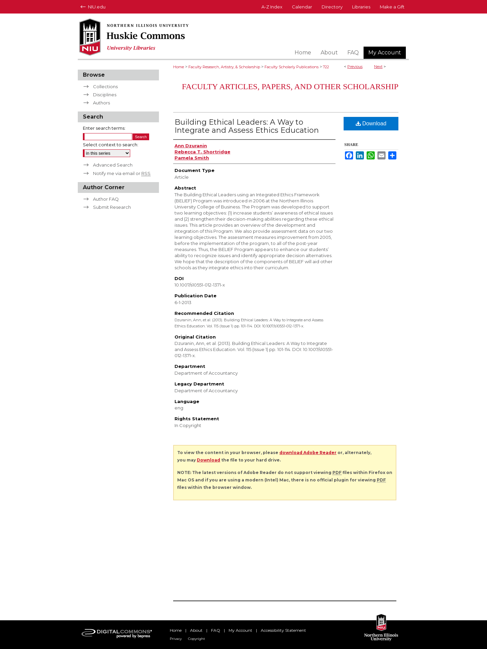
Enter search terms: (104, 128)
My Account (240, 630)
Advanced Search (113, 165)
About (196, 630)
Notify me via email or (121, 173)
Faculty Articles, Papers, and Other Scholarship (290, 86)
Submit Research (112, 207)
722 (326, 67)
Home (178, 67)
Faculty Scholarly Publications (291, 67)
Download (371, 123)
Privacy (176, 638)
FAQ (215, 630)
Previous (355, 66)
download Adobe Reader (308, 452)
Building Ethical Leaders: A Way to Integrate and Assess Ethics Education (247, 126)
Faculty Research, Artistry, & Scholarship (224, 67)
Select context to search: (110, 144)
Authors (101, 102)
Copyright (196, 638)
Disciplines (104, 94)
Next (378, 66)
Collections (105, 86)
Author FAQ (106, 199)
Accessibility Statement (283, 630)
